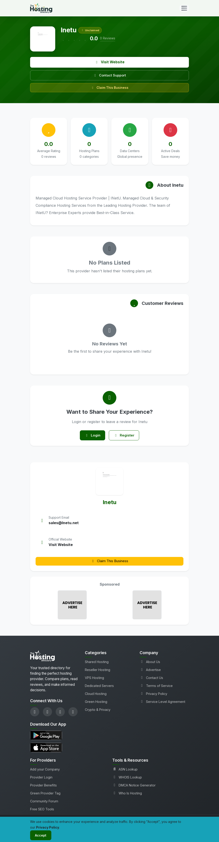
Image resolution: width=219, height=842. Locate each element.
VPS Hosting (94, 679)
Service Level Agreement (162, 703)
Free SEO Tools (42, 810)
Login (91, 436)
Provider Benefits (43, 786)
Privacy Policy (153, 695)
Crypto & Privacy (97, 711)
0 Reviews (107, 38)
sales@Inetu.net (64, 524)
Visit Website (110, 62)
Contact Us (151, 679)
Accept (41, 835)
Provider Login (41, 778)
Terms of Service (156, 687)
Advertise (150, 671)
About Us (150, 663)
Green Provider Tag (45, 794)
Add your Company (45, 770)
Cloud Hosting (96, 695)
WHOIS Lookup (127, 778)
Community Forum (44, 802)
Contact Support (109, 75)
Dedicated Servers (99, 687)
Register (125, 436)
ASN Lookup (125, 770)
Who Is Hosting (127, 794)
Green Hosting (96, 703)
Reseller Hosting (97, 671)
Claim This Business (109, 87)
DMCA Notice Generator (134, 786)
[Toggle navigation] (184, 8)
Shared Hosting (97, 663)
